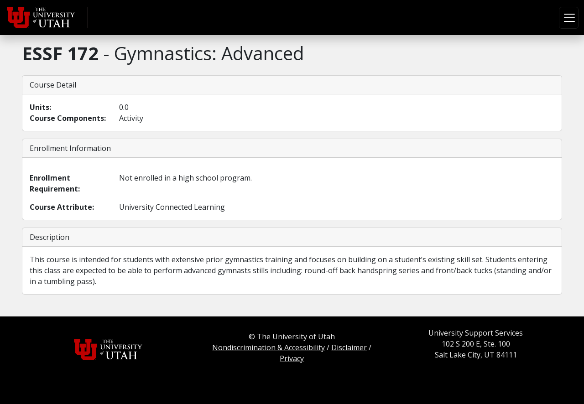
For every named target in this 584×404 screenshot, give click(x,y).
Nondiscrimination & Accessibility (268, 347)
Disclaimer (349, 347)
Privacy (292, 358)
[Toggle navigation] (569, 18)
